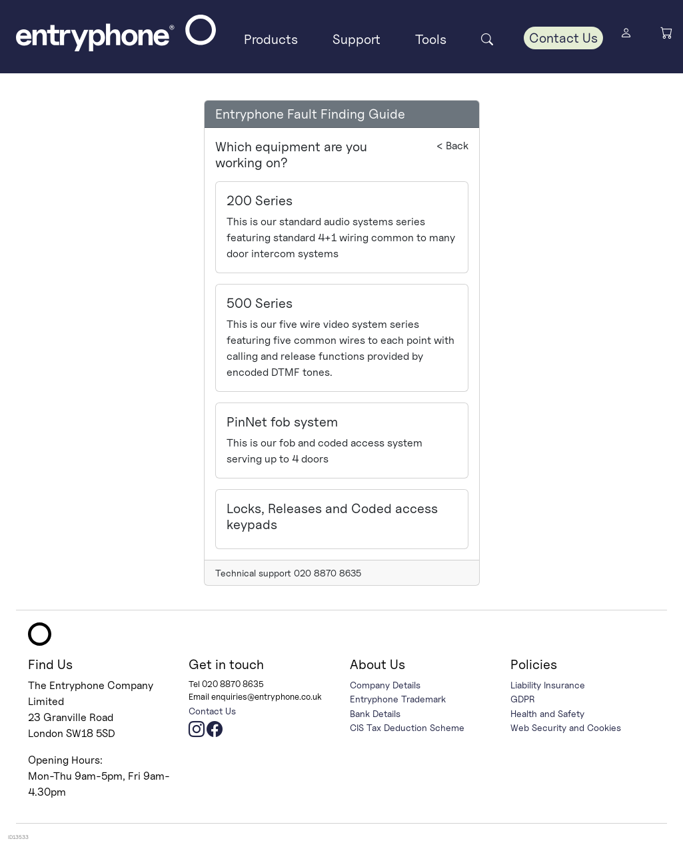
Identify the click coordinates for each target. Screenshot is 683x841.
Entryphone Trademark (398, 698)
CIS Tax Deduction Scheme (407, 727)
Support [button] (356, 39)
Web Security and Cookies (565, 727)
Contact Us (563, 38)
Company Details (385, 684)
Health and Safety (547, 713)
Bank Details (375, 713)
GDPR (522, 698)
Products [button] (271, 39)
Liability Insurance (547, 684)
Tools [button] (430, 39)
